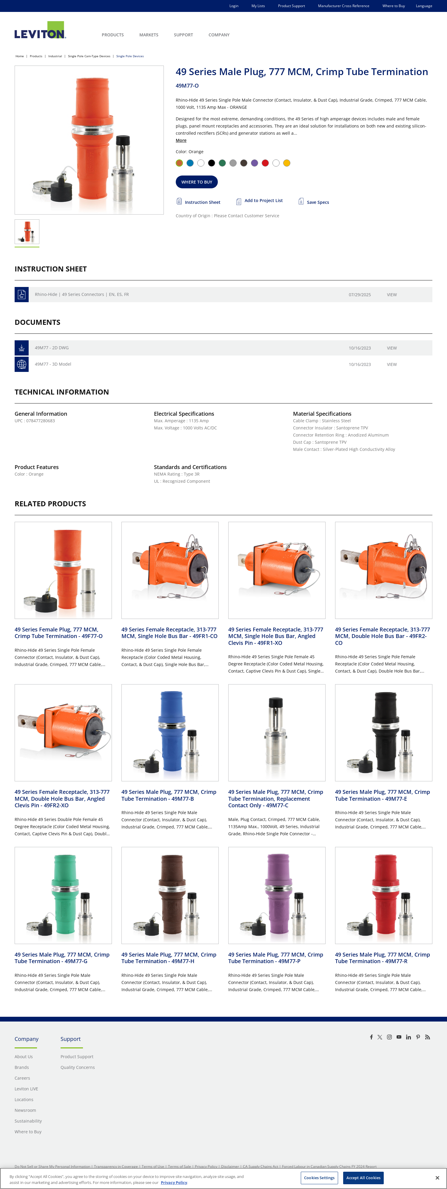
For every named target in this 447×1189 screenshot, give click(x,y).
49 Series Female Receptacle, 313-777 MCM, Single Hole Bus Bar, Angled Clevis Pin (275, 636)
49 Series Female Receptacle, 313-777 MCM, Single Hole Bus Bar (169, 633)
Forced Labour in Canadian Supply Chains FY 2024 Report (329, 1166)
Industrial (55, 56)
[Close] (437, 1177)
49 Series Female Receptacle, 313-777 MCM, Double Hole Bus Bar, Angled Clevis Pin (62, 798)
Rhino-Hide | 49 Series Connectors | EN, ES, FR (82, 294)
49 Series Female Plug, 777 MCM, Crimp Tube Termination (59, 633)
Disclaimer (230, 1166)
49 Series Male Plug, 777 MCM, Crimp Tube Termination (168, 795)
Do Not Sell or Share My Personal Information (52, 1166)
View (392, 294)
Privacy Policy (206, 1166)
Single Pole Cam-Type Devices (89, 56)
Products (36, 56)
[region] (223, 1178)
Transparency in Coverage (116, 1166)
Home (20, 56)
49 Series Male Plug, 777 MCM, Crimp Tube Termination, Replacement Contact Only (275, 798)
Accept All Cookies (363, 1177)
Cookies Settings (319, 1177)
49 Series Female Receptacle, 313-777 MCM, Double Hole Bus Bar (382, 636)
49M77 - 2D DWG (52, 347)
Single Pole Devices (130, 56)
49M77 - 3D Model (53, 364)
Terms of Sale (179, 1166)
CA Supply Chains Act (260, 1166)
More (181, 140)
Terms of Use (153, 1166)
